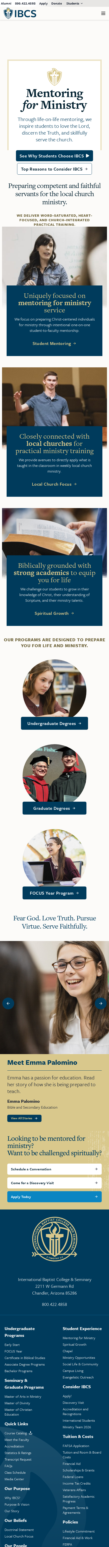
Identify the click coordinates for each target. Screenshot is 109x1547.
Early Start (12, 1344)
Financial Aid (71, 1463)
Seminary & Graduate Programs (24, 1383)
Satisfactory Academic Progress (79, 1499)
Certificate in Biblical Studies (25, 1357)
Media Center (14, 1479)
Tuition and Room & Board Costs (82, 1454)
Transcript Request (18, 1459)
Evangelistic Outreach (78, 1377)
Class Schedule (15, 1472)
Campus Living (73, 1370)
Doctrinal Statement (19, 1529)
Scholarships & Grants (78, 1470)
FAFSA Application (76, 1445)
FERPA (67, 1544)
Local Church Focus (52, 484)
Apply (43, 3)
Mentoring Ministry (79, 1338)
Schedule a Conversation (31, 1169)
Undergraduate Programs (20, 1331)
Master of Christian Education (18, 1412)
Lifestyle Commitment (79, 1531)
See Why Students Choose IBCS (52, 156)
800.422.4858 (25, 3)
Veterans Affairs (74, 1490)
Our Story (12, 1511)
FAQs (8, 1466)
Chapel (68, 1351)
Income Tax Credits (77, 1483)
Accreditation (14, 1446)
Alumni (6, 3)
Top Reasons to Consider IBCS (52, 169)
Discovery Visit (73, 1402)
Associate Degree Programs (25, 1364)
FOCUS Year (13, 1351)
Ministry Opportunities (79, 1357)
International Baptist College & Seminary (54, 1286)
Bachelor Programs (18, 1371)
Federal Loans (73, 1476)
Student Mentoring (52, 343)
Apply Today (21, 1196)
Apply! (67, 1396)
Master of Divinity (17, 1403)
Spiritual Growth (52, 613)
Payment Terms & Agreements (75, 1510)
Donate (56, 3)
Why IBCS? (12, 1497)
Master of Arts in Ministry (23, 1396)
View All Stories (21, 1118)
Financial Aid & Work (78, 1537)
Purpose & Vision (17, 1504)
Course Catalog (16, 1433)
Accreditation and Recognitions (75, 1411)
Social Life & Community (80, 1364)
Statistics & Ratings (18, 1452)
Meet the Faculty (17, 1439)
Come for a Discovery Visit (32, 1182)
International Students (79, 1420)
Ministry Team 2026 (77, 1427)
